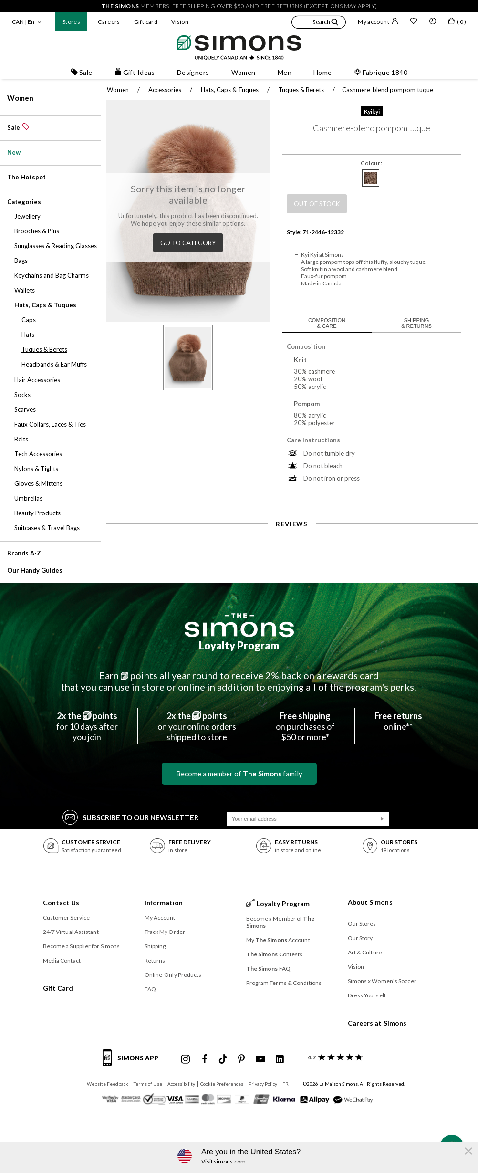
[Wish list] (413, 22)
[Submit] (382, 819)
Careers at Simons (377, 1023)
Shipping (155, 946)
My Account (160, 917)
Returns (155, 960)
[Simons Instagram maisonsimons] (185, 1059)
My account (378, 21)
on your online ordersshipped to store (196, 726)
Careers (109, 21)
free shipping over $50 (208, 6)
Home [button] (322, 72)
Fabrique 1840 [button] (380, 72)
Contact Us (61, 903)
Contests (274, 954)
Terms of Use (148, 1084)
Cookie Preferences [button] (221, 1084)
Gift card (145, 21)
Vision (179, 21)
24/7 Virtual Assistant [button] (71, 931)
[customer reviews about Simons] (333, 1057)
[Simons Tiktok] (223, 1059)
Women (20, 98)
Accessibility (181, 1084)
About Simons (370, 902)
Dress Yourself (367, 995)
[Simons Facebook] (204, 1059)
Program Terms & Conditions (284, 982)
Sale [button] (82, 72)
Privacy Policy (263, 1084)
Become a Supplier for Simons (81, 946)
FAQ (150, 989)
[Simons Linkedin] (279, 1059)
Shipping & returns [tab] (416, 323)
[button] (318, 23)
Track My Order (165, 931)
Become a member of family (239, 773)
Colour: (371, 163)
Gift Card (58, 988)
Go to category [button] (188, 243)
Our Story (360, 938)
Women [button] (243, 72)
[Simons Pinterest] (241, 1059)
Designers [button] (193, 72)
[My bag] (457, 23)
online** (398, 721)
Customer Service (66, 917)
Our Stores (362, 923)
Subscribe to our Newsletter (130, 817)
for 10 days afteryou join (87, 726)
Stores (71, 21)
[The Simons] (239, 625)
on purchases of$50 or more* (305, 726)
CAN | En (23, 21)
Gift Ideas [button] (134, 72)
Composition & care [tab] (326, 323)
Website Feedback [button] (107, 1084)
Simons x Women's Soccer (382, 980)
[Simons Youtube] (260, 1059)
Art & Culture (365, 952)
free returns (281, 6)
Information (164, 903)
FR (285, 1084)
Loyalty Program (239, 645)
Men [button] (284, 72)
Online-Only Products (173, 974)
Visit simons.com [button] (223, 1161)
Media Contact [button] (62, 960)
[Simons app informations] (133, 1063)
